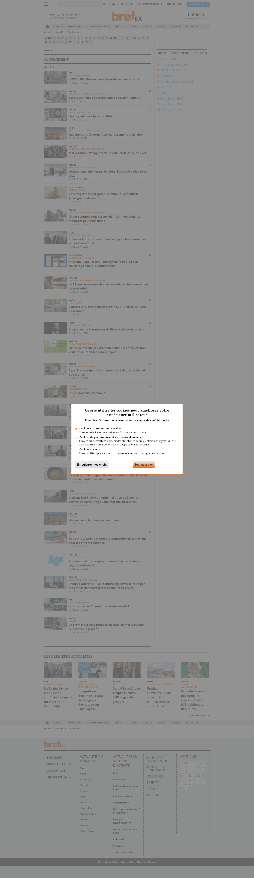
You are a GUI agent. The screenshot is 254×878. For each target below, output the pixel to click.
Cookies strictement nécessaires (100, 428)
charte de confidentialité (153, 420)
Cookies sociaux (89, 449)
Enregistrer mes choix (92, 464)
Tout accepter (144, 464)
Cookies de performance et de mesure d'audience (111, 437)
